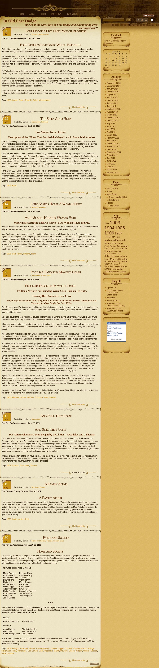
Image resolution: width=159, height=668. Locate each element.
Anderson (23, 648)
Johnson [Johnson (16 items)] (109, 256)
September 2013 (114, 109)
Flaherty (76, 648)
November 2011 (113, 146)
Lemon (35, 651)
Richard (52, 397)
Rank (21, 100)
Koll (29, 651)
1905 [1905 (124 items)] (120, 227)
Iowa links (111, 298)
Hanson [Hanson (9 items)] (124, 248)
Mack (41, 651)
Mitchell (30, 397)
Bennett (15, 397)
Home (21, 14)
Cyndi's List (112, 287)
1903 (9, 648)
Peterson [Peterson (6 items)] (114, 264)
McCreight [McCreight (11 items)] (122, 259)
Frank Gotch (113, 206)
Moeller (72, 651)
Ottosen (94, 651)
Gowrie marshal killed (117, 197)
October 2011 (113, 149)
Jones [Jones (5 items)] (117, 256)
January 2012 (113, 141)
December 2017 (113, 92)
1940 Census (72, 14)
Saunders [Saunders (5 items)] (118, 266)
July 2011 (111, 158)
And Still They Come (55, 416)
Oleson (86, 651)
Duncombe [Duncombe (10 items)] (122, 246)
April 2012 (111, 132)
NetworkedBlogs (113, 323)
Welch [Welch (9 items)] (120, 269)
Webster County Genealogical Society (116, 304)
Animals (42, 207)
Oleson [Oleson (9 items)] (124, 261)
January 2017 (113, 97)
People (43, 14)
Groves (23, 397)
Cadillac (15, 466)
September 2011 (114, 152)
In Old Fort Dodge (19, 21)
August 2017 (112, 95)
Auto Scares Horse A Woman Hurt (56, 204)
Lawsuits (44, 122)
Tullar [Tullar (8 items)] (113, 269)
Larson (15, 100)
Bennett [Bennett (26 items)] (120, 240)
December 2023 (113, 83)
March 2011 (112, 169)
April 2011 (111, 167)
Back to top (94, 664)
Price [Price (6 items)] (121, 264)
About (31, 14)
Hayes (19, 254)
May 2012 (111, 129)
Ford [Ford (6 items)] (113, 249)
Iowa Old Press (113, 300)
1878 (9, 519)
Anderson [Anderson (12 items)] (109, 240)
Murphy (79, 651)
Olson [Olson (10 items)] (107, 264)
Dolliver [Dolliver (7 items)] (113, 246)
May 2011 (111, 164)
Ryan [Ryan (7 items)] (112, 266)
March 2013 (112, 115)
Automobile (35, 122)
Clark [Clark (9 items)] (107, 246)
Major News (56, 14)
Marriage (35, 487)
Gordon (84, 648)
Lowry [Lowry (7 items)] (107, 259)
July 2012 (111, 123)
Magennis (48, 651)
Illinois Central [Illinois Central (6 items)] (116, 251)
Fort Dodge (117, 333)
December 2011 (113, 144)
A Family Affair (55, 484)
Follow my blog (116, 339)
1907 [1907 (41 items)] (118, 233)
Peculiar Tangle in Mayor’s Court (56, 272)
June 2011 (111, 161)
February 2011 (113, 172)
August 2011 (112, 155)
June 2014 (111, 106)
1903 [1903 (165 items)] (115, 222)
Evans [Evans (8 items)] (107, 248)
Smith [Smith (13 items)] (107, 268)
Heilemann (6, 651)
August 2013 (112, 112)
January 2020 (113, 89)
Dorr (22, 466)
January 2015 (113, 103)
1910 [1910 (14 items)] (107, 237)
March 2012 (112, 135)
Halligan (91, 648)
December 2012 (113, 118)
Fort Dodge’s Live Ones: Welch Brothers (55, 31)
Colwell (53, 648)
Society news (43, 34)
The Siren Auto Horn (55, 118)
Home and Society (56, 537)
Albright (15, 648)
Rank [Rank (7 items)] (106, 266)
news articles (112, 335)
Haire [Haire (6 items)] (117, 249)
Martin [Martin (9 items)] (113, 259)
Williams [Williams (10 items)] (108, 271)
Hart (14, 254)
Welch (35, 100)
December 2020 (113, 86)
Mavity (56, 651)
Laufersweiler (17, 519)
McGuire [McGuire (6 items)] (107, 261)
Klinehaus (22, 651)
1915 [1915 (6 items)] (118, 237)
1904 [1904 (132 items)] (109, 227)
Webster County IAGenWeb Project (115, 309)
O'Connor (39, 397)
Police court (46, 275)
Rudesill (28, 100)
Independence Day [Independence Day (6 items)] (112, 253)
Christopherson (42, 648)
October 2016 (113, 100)
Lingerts (26, 254)
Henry (14, 651)
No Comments (78, 107)
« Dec (106, 67)
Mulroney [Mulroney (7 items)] (116, 261)
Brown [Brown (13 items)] (107, 243)
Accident (34, 207)
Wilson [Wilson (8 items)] (116, 271)
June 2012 (111, 126)
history (110, 333)
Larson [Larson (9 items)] (123, 256)
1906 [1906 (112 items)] (109, 232)
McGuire (64, 651)
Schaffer (10, 653)
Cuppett (61, 648)
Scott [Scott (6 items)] (125, 266)
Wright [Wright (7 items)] (123, 272)
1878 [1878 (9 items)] (106, 223)
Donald (69, 648)
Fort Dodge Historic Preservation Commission (115, 292)
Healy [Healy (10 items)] (107, 251)
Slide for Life (113, 200)
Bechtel (32, 648)
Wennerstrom (45, 100)
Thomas (33, 466)
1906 (9, 100)
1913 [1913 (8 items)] (113, 237)
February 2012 (113, 138)
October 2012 (113, 120)
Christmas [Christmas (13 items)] (117, 243)
